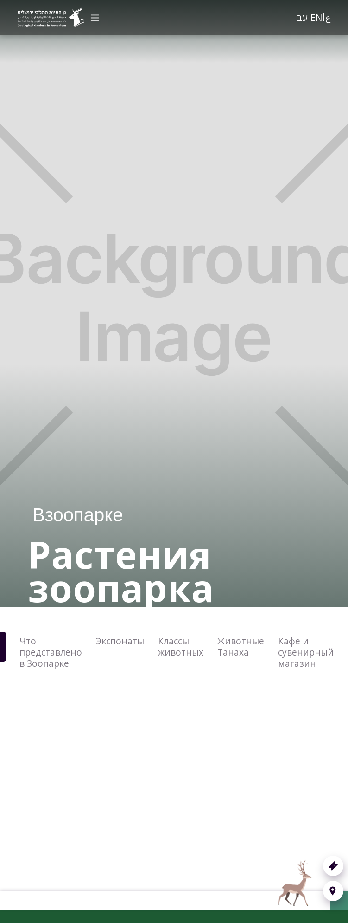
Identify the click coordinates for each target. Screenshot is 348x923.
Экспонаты (120, 641)
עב (302, 17)
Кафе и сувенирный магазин (306, 652)
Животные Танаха (240, 646)
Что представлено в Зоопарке (50, 652)
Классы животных (180, 646)
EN (316, 17)
